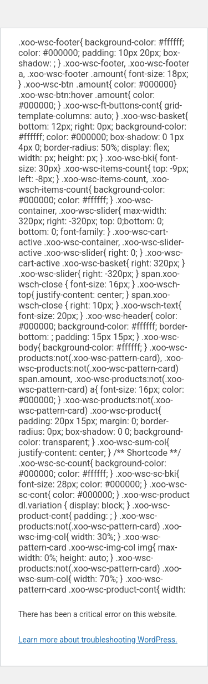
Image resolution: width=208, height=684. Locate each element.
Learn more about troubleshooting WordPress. (97, 639)
